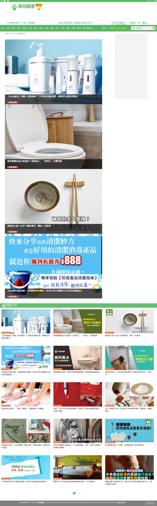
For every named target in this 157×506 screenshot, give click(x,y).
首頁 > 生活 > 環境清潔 (15, 33)
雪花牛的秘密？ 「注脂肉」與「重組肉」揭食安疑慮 (129, 24)
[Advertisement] (131, 66)
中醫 (30, 28)
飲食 (35, 28)
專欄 (73, 28)
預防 (19, 28)
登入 (149, 1)
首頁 (2, 28)
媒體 (79, 28)
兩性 (57, 28)
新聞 (24, 28)
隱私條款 (41, 502)
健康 (13, 28)
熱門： (105, 28)
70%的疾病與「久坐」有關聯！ (22, 23)
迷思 (68, 28)
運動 (41, 28)
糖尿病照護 (87, 28)
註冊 (154, 1)
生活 (62, 28)
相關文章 (11, 305)
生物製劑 (112, 28)
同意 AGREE (150, 503)
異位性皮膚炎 (121, 28)
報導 (8, 28)
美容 (52, 28)
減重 (46, 28)
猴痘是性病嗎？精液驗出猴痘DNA (75, 23)
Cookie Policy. (121, 502)
